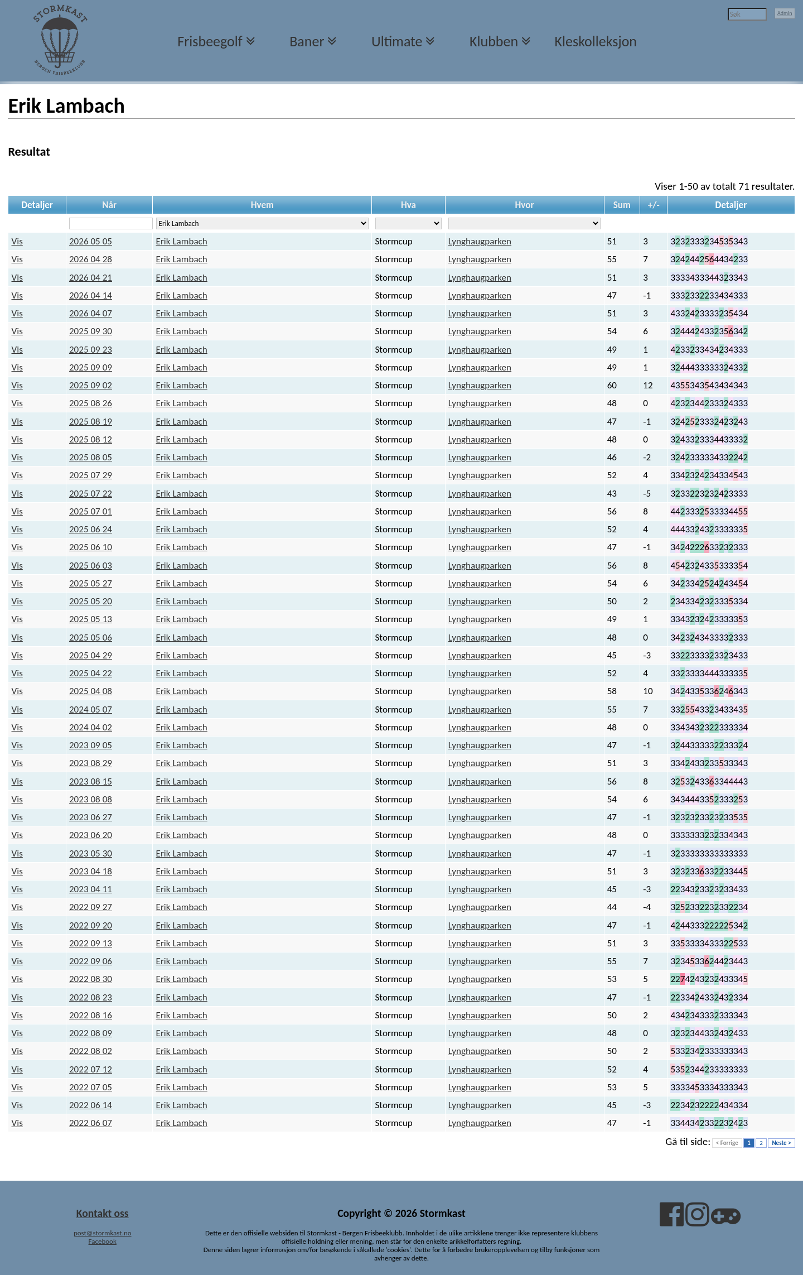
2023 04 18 (90, 871)
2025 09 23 (90, 349)
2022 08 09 (90, 1033)
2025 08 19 (90, 421)
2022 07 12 (90, 1069)
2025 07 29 (90, 475)
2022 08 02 (90, 1051)
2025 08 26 (90, 403)
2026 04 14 (90, 295)
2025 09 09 (90, 367)
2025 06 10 (90, 547)
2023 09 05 (90, 745)
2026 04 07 (90, 313)
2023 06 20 (90, 835)
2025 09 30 (90, 331)
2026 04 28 (90, 259)
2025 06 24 (90, 529)
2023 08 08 (90, 799)
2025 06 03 (90, 565)
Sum (622, 205)
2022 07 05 (90, 1087)
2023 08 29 (90, 763)
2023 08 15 (90, 781)
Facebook (103, 1241)
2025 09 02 (90, 385)
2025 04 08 (90, 691)
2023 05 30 (90, 853)
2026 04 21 (90, 277)
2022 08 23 (90, 997)
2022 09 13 (90, 943)
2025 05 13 (90, 619)
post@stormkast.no (103, 1233)
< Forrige (727, 1143)
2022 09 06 (90, 961)
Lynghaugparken (479, 241)
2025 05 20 (90, 601)
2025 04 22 (90, 673)
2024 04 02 (90, 727)
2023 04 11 (90, 889)
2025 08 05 (90, 457)
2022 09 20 (90, 925)
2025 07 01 (90, 511)
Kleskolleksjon (596, 41)
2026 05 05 (90, 241)
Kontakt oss (102, 1213)
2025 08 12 (90, 439)
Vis (17, 241)
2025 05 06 (90, 637)
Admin (784, 13)
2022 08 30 (90, 979)
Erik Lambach (181, 241)
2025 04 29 (90, 655)
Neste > (781, 1143)
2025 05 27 (90, 583)
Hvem (262, 205)
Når (109, 205)
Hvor (524, 205)
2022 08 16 (90, 1015)
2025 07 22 (90, 493)
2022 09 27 (90, 907)
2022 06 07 (90, 1123)
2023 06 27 (90, 817)
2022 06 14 (90, 1105)
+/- (654, 205)
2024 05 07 (90, 709)
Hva (408, 205)
